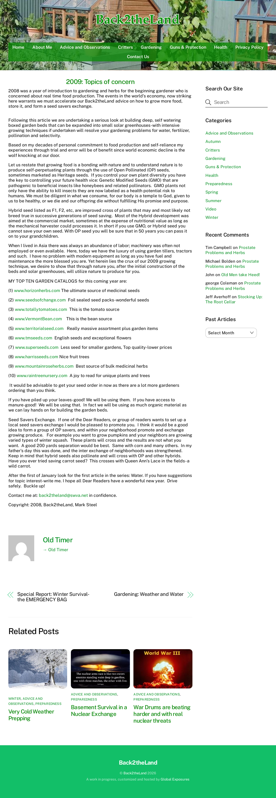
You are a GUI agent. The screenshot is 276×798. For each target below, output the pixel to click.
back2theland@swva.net (63, 495)
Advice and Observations (85, 47)
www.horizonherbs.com (37, 290)
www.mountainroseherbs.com (44, 366)
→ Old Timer (55, 549)
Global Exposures (175, 779)
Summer (213, 200)
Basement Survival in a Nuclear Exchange (99, 710)
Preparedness (48, 704)
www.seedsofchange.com (40, 300)
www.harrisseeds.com (36, 356)
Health (220, 47)
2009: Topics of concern (100, 81)
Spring (211, 192)
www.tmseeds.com (33, 337)
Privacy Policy (249, 47)
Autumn (213, 141)
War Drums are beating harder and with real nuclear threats (161, 714)
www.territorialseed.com (39, 328)
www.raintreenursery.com (42, 375)
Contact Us (138, 56)
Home (18, 47)
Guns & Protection (188, 47)
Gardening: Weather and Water (148, 594)
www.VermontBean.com (38, 318)
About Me (42, 47)
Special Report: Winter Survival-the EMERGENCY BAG (53, 597)
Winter (14, 699)
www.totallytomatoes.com (41, 309)
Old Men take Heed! (240, 274)
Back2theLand (135, 773)
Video (210, 209)
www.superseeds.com (36, 347)
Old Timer (58, 540)
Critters (125, 47)
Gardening (151, 47)
